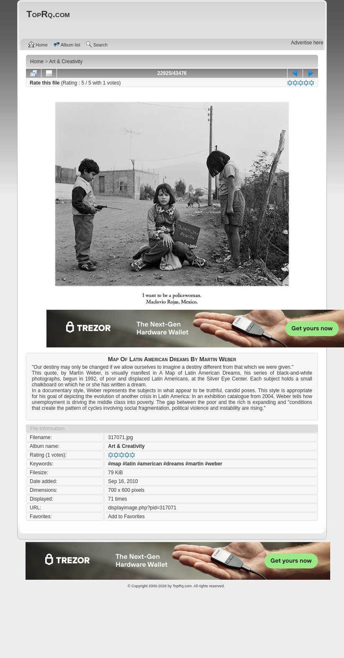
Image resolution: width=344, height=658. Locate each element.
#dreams (173, 464)
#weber (213, 464)
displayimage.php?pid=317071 (142, 508)
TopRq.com (182, 586)
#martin (194, 464)
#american (149, 464)
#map (114, 464)
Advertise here (307, 43)
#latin (129, 464)
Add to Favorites (126, 516)
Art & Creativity (126, 446)
